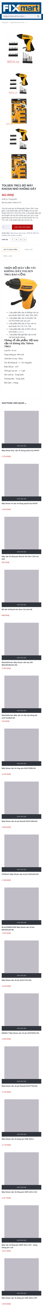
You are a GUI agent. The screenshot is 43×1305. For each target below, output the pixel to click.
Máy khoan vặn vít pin (18, 233)
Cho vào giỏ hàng (22, 227)
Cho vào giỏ (21, 446)
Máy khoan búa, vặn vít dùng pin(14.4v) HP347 (20, 450)
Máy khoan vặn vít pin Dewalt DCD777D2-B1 (19, 1086)
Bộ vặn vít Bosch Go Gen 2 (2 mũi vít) (17, 609)
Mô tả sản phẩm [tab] (10, 249)
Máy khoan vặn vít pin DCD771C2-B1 (17, 980)
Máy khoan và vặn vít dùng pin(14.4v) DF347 (20, 503)
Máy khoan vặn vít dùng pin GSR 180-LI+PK (19, 1298)
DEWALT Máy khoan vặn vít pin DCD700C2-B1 (20, 1033)
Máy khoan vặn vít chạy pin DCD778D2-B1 (19, 768)
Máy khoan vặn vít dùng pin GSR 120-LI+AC (19, 1192)
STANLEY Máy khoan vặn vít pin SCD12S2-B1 (20, 874)
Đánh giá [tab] (29, 249)
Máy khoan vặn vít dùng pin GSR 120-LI (18, 1139)
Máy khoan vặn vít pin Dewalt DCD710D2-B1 (19, 821)
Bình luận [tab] (8, 256)
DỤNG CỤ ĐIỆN (16, 235)
